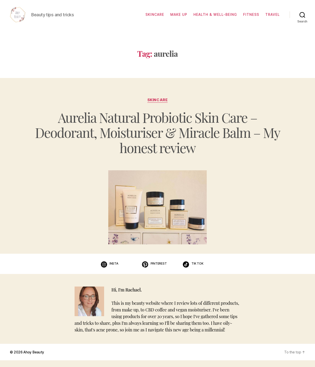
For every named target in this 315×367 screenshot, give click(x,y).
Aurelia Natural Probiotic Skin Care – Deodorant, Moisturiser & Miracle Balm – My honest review (157, 139)
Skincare (154, 18)
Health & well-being (215, 18)
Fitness (251, 18)
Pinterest (159, 270)
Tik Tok (197, 270)
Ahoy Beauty (33, 359)
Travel (272, 18)
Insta (114, 270)
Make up (178, 18)
